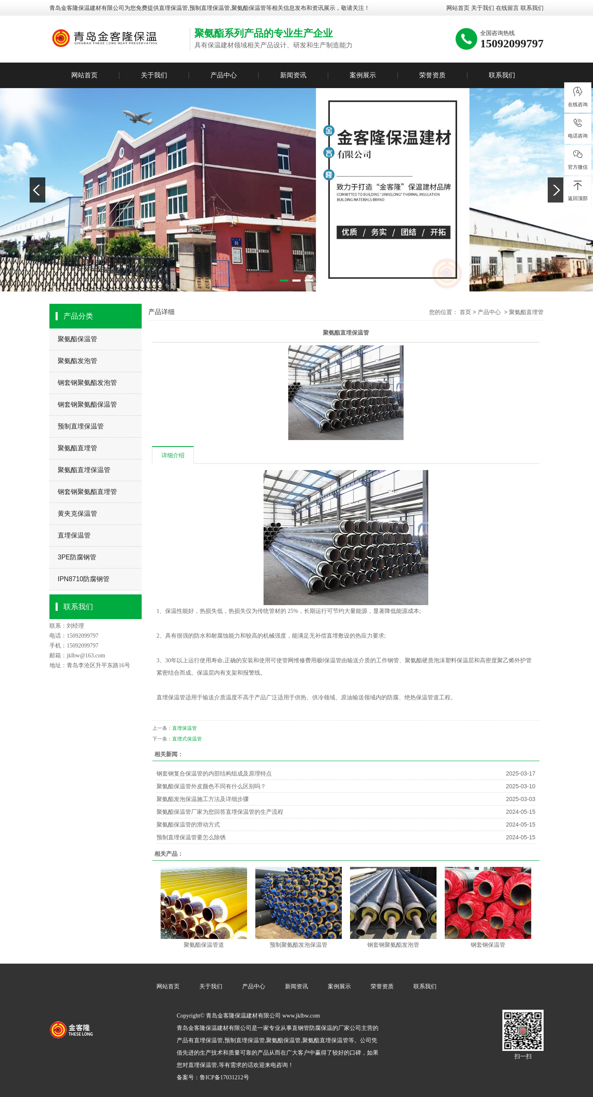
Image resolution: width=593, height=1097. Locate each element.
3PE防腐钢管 (77, 557)
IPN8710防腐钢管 (84, 578)
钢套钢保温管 (488, 945)
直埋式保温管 (187, 739)
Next (555, 190)
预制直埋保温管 (81, 426)
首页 (465, 312)
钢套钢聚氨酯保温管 (87, 404)
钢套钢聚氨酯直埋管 (87, 491)
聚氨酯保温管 (77, 338)
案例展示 (363, 75)
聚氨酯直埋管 (77, 448)
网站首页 (457, 8)
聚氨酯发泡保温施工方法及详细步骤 (202, 799)
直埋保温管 (173, 8)
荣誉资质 (432, 75)
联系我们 (532, 8)
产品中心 (223, 75)
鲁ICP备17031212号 (224, 1077)
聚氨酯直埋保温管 (84, 469)
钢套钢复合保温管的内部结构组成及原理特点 (214, 773)
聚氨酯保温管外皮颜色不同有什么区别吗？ (211, 786)
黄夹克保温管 (77, 513)
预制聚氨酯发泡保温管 (298, 945)
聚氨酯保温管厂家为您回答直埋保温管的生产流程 (219, 811)
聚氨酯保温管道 (204, 945)
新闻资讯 (293, 75)
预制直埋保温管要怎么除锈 (191, 837)
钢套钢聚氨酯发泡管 (87, 382)
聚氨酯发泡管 (77, 360)
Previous (37, 190)
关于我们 (482, 8)
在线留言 (507, 8)
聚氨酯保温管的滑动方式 (188, 824)
